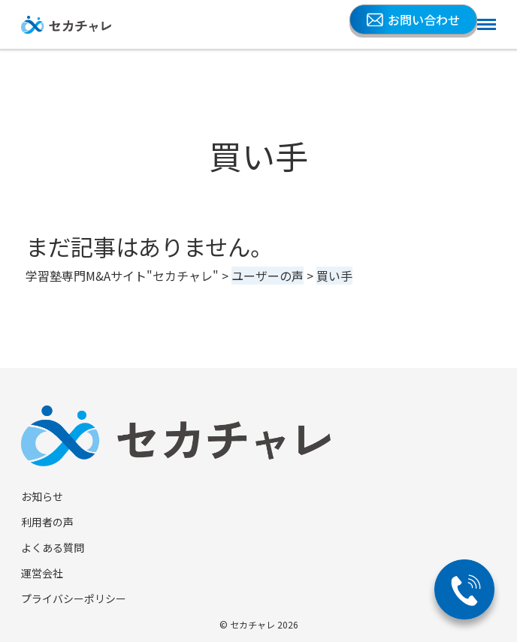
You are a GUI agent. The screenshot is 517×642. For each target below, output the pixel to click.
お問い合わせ (413, 20)
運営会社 (42, 572)
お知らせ (42, 496)
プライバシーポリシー (73, 598)
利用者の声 (47, 521)
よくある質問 (52, 547)
